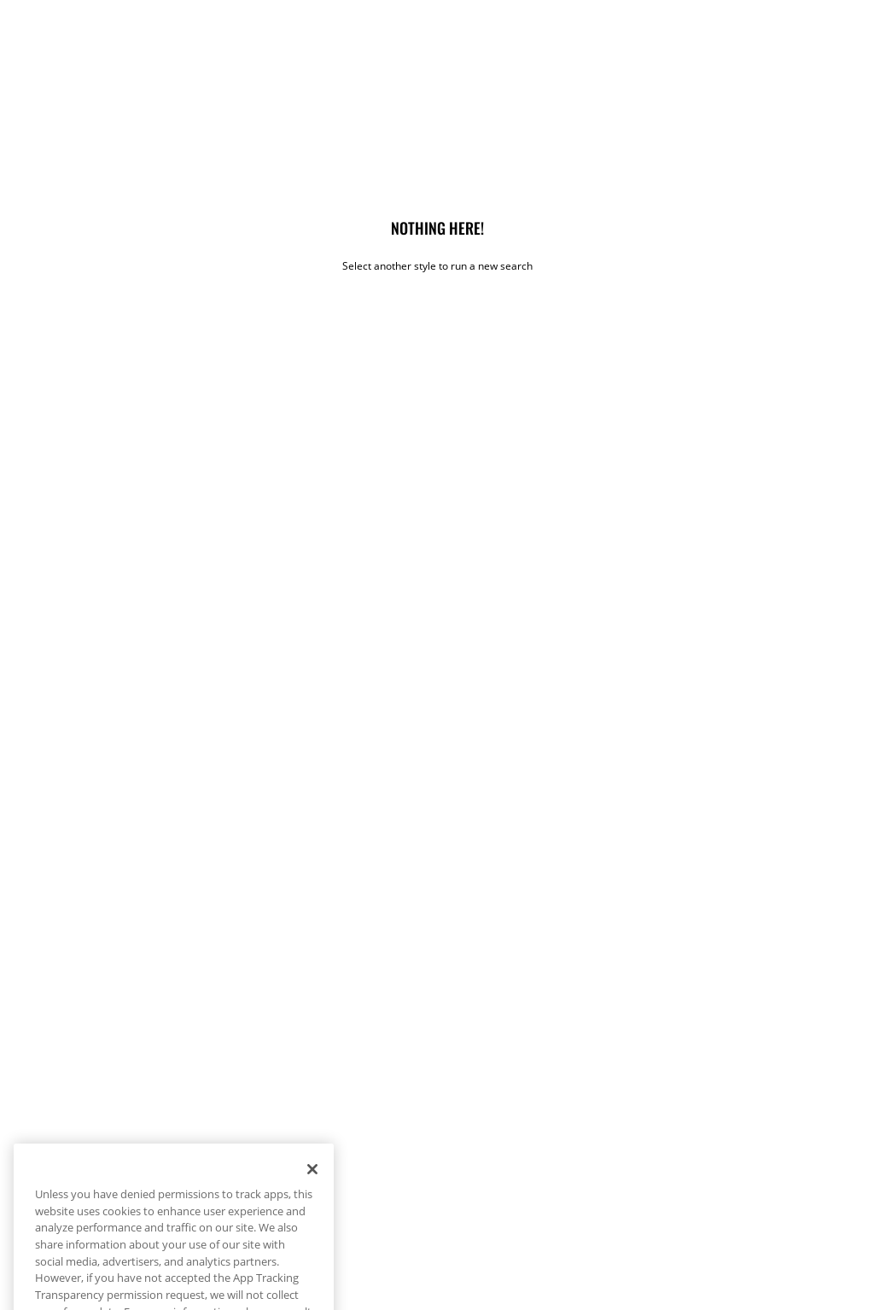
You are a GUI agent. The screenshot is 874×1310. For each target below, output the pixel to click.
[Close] (312, 1189)
